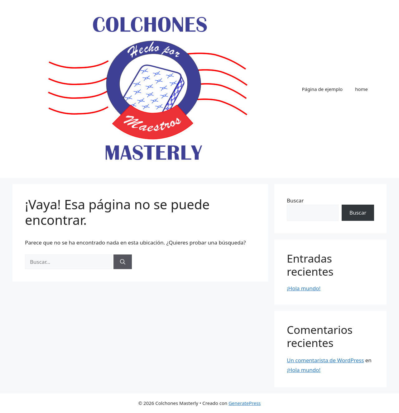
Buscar (295, 200)
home (361, 89)
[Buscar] (122, 261)
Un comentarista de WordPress (325, 360)
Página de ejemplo (322, 89)
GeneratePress (244, 403)
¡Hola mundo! (303, 288)
